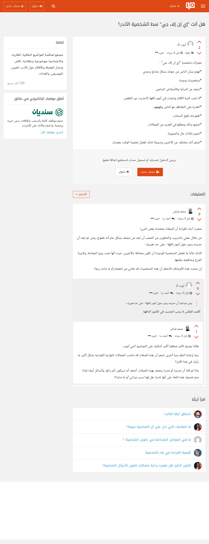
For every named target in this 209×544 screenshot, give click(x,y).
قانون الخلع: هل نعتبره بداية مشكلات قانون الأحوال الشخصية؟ (146, 470)
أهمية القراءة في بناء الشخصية (168, 457)
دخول (124, 172)
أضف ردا (168, 219)
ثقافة (189, 53)
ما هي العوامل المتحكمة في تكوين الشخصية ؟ (157, 444)
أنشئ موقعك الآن (52, 132)
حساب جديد (150, 172)
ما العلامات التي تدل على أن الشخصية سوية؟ (158, 431)
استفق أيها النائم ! (177, 418)
